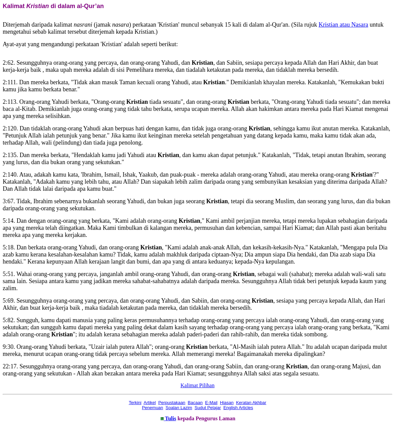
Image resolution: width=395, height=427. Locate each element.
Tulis (170, 418)
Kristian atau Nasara (343, 24)
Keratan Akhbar (251, 402)
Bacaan (195, 402)
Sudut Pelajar (208, 407)
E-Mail (211, 402)
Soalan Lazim (179, 407)
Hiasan (226, 402)
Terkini (135, 402)
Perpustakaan (171, 402)
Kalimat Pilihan (197, 385)
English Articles (238, 407)
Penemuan (152, 407)
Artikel (150, 402)
